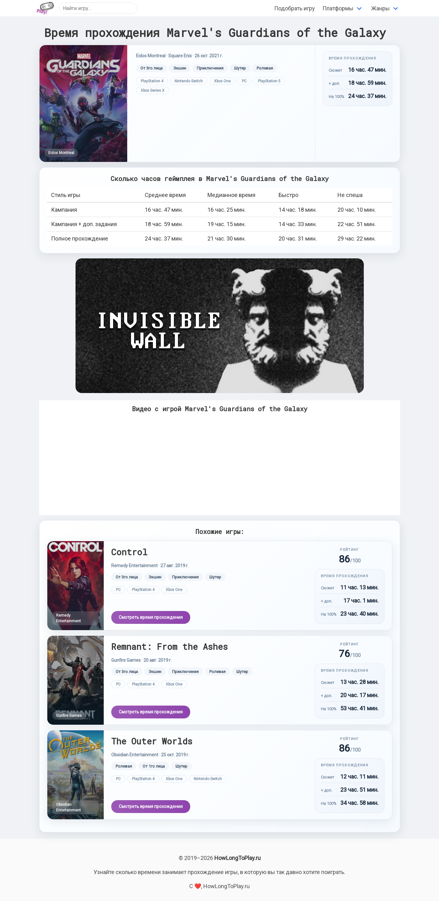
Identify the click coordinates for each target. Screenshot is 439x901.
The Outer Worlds (151, 741)
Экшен (179, 68)
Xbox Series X (153, 90)
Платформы (337, 8)
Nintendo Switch (189, 81)
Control (129, 551)
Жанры (380, 8)
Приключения (210, 68)
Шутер (240, 68)
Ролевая (265, 68)
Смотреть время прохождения (151, 617)
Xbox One (222, 81)
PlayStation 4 (152, 81)
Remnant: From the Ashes (169, 646)
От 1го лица (154, 766)
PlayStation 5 (269, 81)
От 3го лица (151, 68)
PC (244, 81)
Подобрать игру (294, 8)
